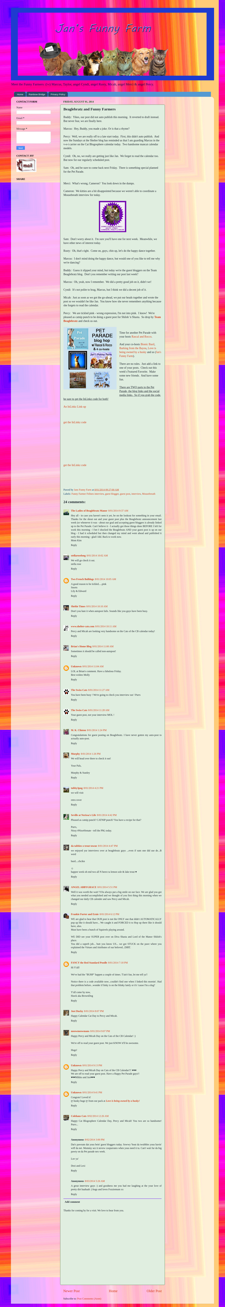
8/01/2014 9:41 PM (92, 1092)
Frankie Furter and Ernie (85, 914)
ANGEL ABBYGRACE (83, 887)
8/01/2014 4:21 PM (93, 788)
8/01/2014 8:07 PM (94, 1011)
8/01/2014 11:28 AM (98, 710)
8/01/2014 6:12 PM (109, 914)
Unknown (76, 666)
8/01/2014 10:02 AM (97, 555)
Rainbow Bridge (37, 94)
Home (20, 94)
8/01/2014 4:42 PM (107, 815)
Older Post (154, 1291)
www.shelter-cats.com (82, 626)
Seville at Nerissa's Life (83, 815)
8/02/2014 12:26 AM (98, 1116)
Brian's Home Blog (81, 646)
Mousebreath (148, 493)
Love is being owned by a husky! (123, 1101)
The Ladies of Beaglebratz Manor (89, 510)
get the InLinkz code (74, 422)
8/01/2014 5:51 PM (107, 887)
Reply (74, 545)
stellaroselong (78, 555)
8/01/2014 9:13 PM (92, 1065)
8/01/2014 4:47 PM (108, 846)
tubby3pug (77, 788)
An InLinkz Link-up (74, 406)
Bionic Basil (148, 344)
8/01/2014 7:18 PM (118, 962)
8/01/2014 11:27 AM (98, 690)
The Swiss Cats (79, 690)
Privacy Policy (58, 94)
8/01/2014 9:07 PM (100, 1031)
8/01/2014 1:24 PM (97, 730)
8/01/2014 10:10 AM (97, 606)
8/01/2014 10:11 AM (105, 626)
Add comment (72, 1202)
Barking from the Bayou (133, 348)
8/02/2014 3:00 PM (95, 1139)
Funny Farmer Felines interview (88, 493)
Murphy (75, 753)
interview (136, 493)
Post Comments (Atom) (89, 1298)
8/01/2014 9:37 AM (118, 510)
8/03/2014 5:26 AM (95, 1181)
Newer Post (71, 1291)
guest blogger (112, 493)
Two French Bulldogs (82, 579)
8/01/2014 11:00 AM (102, 646)
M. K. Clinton (78, 730)
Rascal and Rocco (142, 336)
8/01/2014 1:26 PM (91, 753)
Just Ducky (77, 1011)
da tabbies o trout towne (84, 846)
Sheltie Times (78, 606)
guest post (125, 493)
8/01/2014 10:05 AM (105, 579)
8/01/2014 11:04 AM (93, 666)
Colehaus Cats (78, 1116)
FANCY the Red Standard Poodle (89, 962)
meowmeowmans (80, 1031)
